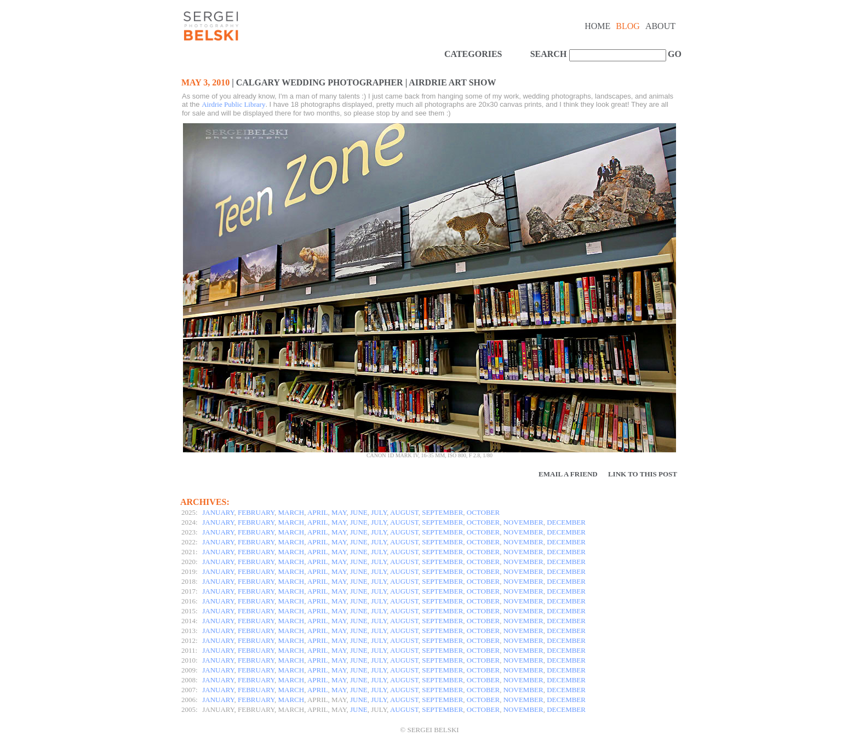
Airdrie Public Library (233, 104)
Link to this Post (642, 474)
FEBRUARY (256, 512)
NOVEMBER (523, 522)
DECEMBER (566, 522)
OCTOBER (483, 512)
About (660, 26)
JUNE (359, 512)
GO (673, 54)
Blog (628, 26)
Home (597, 26)
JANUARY (218, 512)
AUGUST (404, 512)
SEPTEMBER (442, 512)
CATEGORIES (473, 54)
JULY (379, 512)
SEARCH (548, 54)
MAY (338, 512)
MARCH (291, 512)
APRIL (317, 512)
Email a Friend (568, 474)
